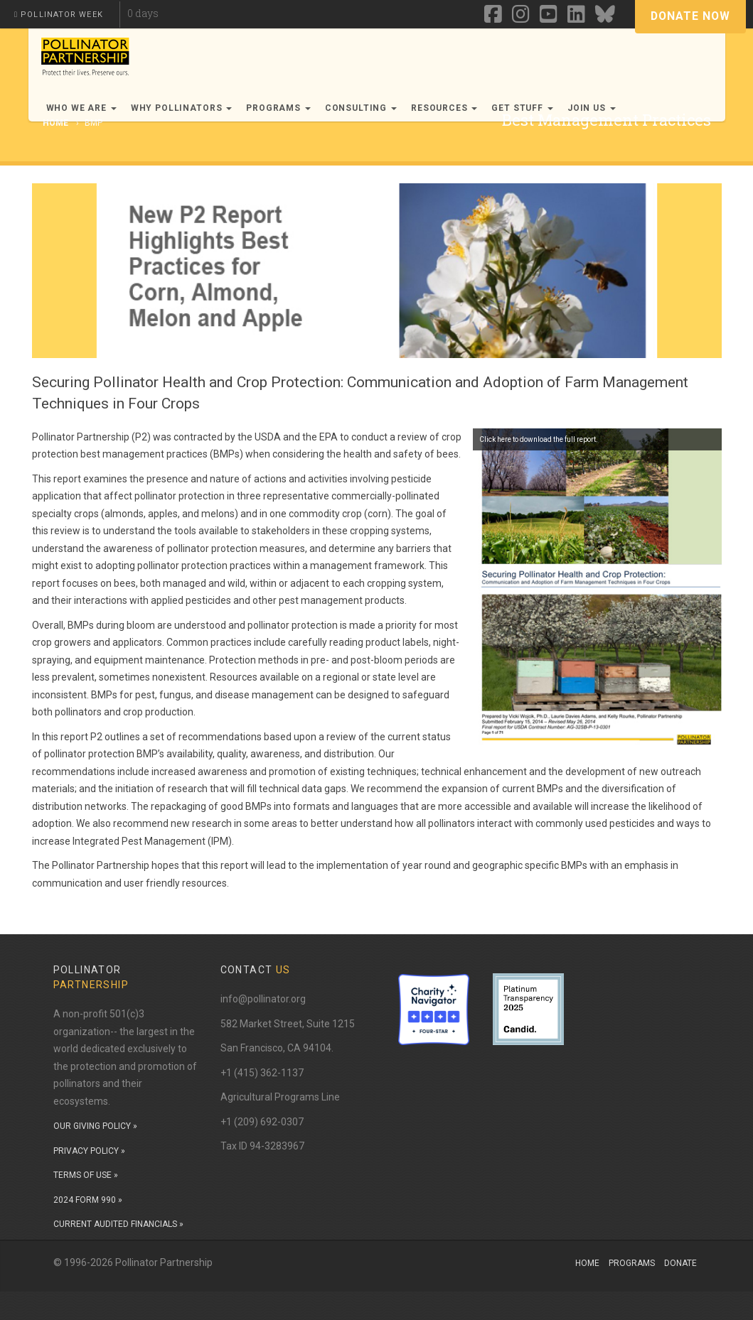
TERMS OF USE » (85, 1175)
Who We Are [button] (81, 108)
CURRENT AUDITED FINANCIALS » (118, 1224)
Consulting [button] (361, 108)
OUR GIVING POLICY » (95, 1126)
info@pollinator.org (263, 999)
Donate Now (689, 16)
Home (587, 1263)
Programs (632, 1263)
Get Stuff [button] (521, 108)
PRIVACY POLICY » (89, 1151)
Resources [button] (444, 108)
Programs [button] (278, 108)
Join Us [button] (591, 108)
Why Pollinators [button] (181, 108)
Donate (680, 1263)
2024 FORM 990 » (87, 1200)
